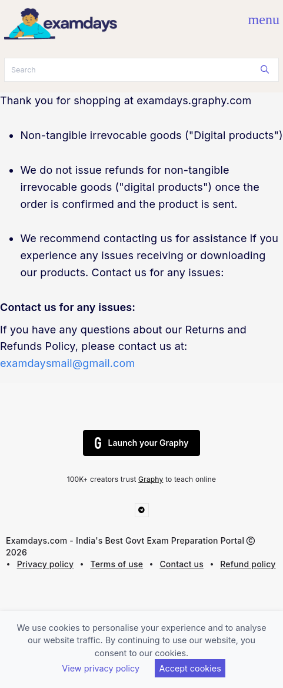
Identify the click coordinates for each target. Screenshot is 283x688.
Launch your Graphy (142, 443)
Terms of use (116, 564)
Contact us (181, 564)
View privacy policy (100, 668)
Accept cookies (190, 668)
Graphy (150, 479)
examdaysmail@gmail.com (67, 363)
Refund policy (247, 564)
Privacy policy (45, 564)
